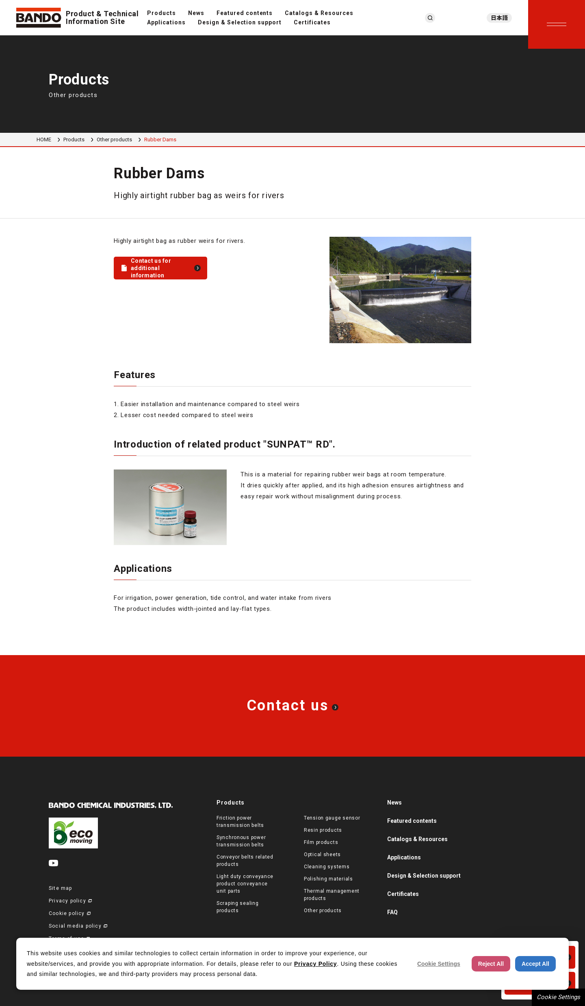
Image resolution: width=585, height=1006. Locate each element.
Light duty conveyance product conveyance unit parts (245, 884)
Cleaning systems (327, 867)
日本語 (499, 18)
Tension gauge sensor (332, 818)
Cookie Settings (558, 997)
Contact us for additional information (151, 268)
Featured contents (245, 13)
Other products (114, 139)
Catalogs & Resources (319, 13)
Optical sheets (322, 854)
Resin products (323, 830)
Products (161, 13)
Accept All (535, 964)
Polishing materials (328, 879)
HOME (44, 139)
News (196, 13)
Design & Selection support (240, 22)
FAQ (392, 912)
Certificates (312, 22)
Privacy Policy (315, 964)
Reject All (491, 964)
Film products (321, 842)
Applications (166, 22)
